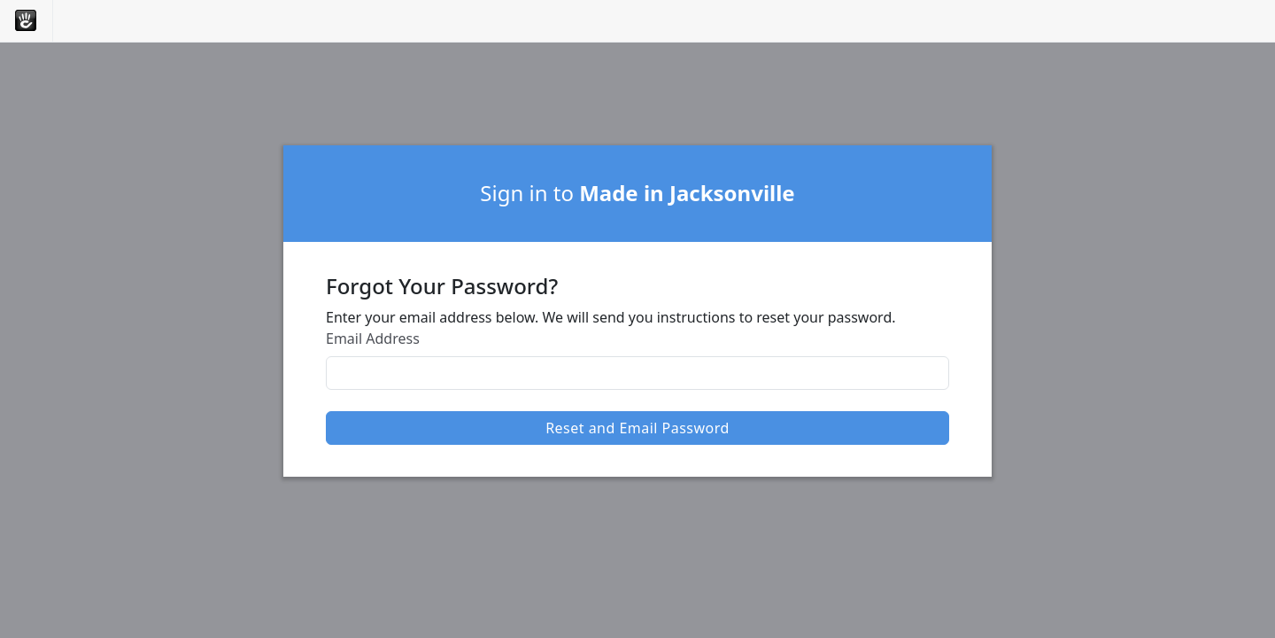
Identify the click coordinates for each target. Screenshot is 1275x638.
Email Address (373, 338)
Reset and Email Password (637, 428)
